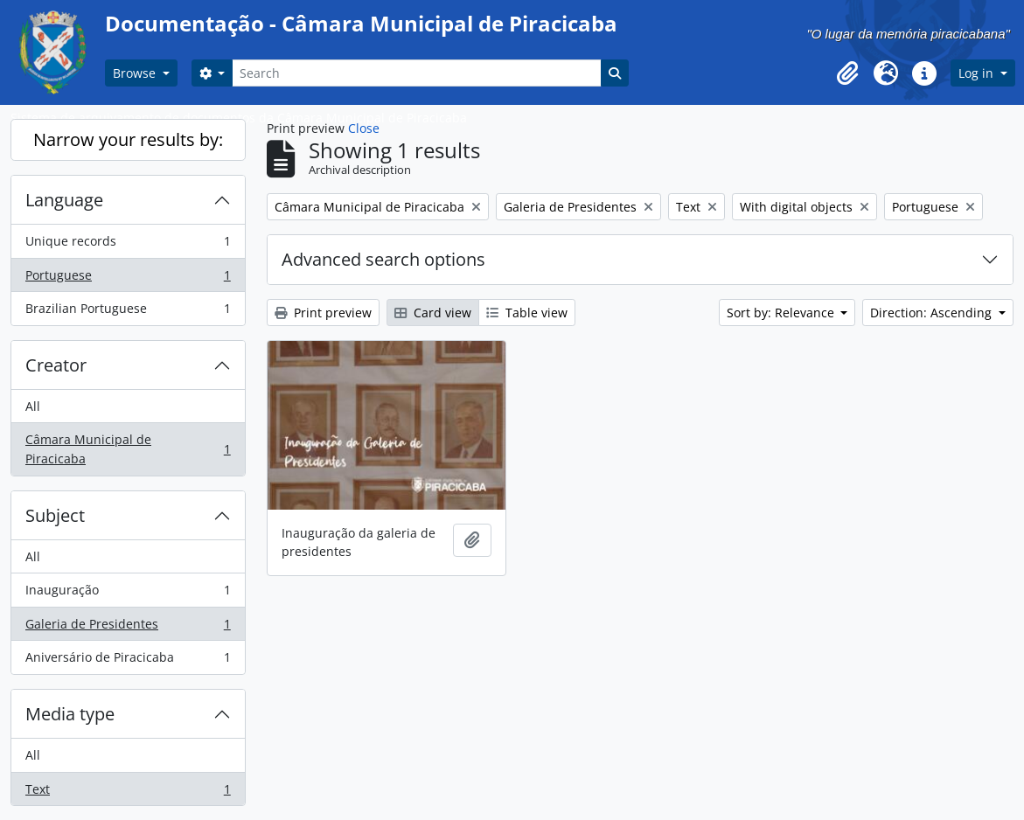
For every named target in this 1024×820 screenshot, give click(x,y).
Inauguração (127, 593)
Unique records (127, 245)
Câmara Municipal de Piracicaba (127, 449)
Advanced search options (383, 259)
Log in (977, 73)
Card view (432, 312)
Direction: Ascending (932, 312)
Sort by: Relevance (782, 312)
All (32, 406)
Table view (527, 312)
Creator (56, 365)
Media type (70, 714)
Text (127, 793)
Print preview (323, 312)
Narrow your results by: (128, 139)
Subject (55, 515)
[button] (847, 73)
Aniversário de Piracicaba (127, 661)
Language (64, 200)
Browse (136, 73)
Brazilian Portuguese (127, 312)
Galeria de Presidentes (127, 628)
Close (364, 128)
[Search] (416, 73)
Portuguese (127, 279)
